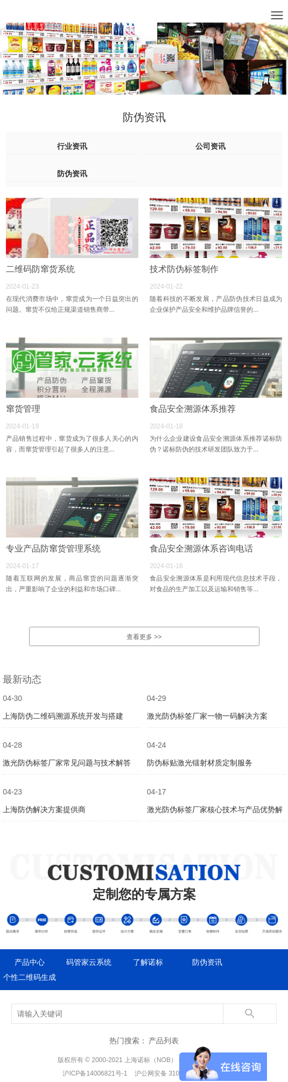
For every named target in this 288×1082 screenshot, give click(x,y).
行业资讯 (72, 146)
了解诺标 (148, 962)
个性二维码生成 (29, 977)
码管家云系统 (88, 962)
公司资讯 (210, 146)
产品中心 (30, 962)
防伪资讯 (72, 173)
